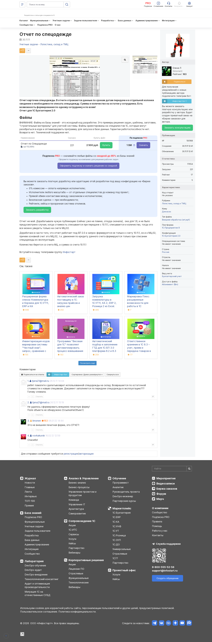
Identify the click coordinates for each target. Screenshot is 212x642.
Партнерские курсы (124, 500)
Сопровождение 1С (82, 521)
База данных (32, 540)
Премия (29, 505)
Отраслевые (76, 573)
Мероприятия (165, 478)
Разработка (32, 535)
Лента (28, 491)
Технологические (79, 582)
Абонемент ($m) (170, 284)
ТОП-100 (30, 500)
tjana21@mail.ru (40, 381)
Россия (165, 252)
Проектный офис (124, 570)
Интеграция (32, 549)
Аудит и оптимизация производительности (37, 585)
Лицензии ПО (76, 568)
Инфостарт (69, 252)
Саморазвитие (77, 513)
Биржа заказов (166, 488)
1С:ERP (116, 517)
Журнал (30, 478)
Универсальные (121, 549)
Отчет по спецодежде (45, 34)
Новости (30, 482)
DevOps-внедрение (36, 574)
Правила (157, 521)
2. (28, 402)
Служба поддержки (168, 543)
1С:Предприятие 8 (171, 227)
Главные (30, 487)
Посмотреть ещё (87, 363)
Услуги (72, 539)
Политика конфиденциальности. (77, 611)
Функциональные (35, 521)
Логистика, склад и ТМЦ (174, 203)
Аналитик (118, 487)
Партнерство (76, 548)
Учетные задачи (34, 526)
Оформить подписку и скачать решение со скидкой (88, 165)
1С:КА (115, 521)
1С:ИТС (73, 529)
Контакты (157, 535)
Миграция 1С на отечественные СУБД (37, 593)
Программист (120, 482)
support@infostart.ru (165, 570)
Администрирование (37, 544)
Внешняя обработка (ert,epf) (176, 219)
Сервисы (74, 534)
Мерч (160, 499)
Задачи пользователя (37, 530)
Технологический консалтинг (41, 579)
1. (28, 381)
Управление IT (77, 504)
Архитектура (76, 508)
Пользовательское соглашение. (39, 611)
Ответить (39, 397)
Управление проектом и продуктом (82, 493)
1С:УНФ (116, 526)
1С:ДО (116, 544)
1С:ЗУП (116, 540)
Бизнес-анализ (77, 482)
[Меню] (22, 4)
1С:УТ (115, 530)
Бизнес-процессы (79, 487)
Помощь (157, 526)
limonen (36, 420)
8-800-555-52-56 (163, 567)
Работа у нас (159, 530)
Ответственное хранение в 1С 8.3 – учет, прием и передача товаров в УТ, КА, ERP (139, 348)
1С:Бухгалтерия (121, 512)
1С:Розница (119, 535)
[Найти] (189, 468)
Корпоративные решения (86, 560)
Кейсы (72, 543)
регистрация (71, 453)
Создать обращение (167, 578)
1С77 (115, 558)
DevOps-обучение (35, 565)
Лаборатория (34, 561)
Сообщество (32, 553)
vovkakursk (38, 435)
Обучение (119, 478)
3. (28, 420)
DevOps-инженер (122, 496)
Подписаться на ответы (32, 374)
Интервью (31, 496)
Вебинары (74, 552)
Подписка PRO (33, 517)
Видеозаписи (165, 483)
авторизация (86, 453)
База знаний (33, 513)
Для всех (166, 211)
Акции (72, 525)
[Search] (172, 468)
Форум (161, 493)
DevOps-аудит (33, 570)
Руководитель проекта (126, 491)
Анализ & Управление (84, 478)
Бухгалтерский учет (172, 276)
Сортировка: (87, 374)
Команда (74, 499)
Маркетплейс (121, 508)
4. (28, 435)
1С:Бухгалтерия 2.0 (171, 236)
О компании (160, 508)
